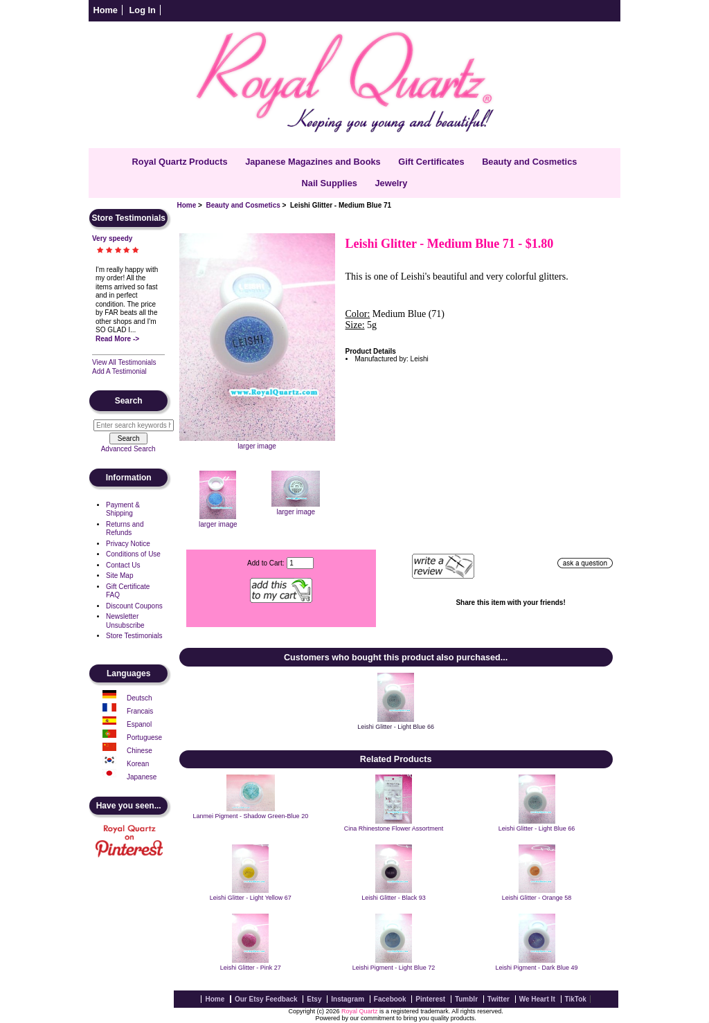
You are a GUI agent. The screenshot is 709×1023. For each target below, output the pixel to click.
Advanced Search (128, 449)
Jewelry (391, 183)
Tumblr (466, 999)
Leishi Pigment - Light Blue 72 (394, 967)
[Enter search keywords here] (133, 425)
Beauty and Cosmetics (243, 205)
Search (129, 401)
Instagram (347, 999)
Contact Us (123, 565)
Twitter (498, 999)
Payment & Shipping (123, 509)
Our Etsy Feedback (266, 999)
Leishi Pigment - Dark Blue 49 (537, 967)
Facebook (390, 999)
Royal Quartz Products (180, 161)
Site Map (119, 575)
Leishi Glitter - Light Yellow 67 (250, 897)
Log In (142, 10)
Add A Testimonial (119, 371)
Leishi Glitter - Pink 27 (250, 967)
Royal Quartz (359, 1011)
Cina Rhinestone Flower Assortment (394, 828)
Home (105, 10)
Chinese (139, 750)
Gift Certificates (431, 161)
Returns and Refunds (124, 528)
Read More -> (117, 339)
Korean (138, 764)
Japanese (141, 777)
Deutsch (139, 698)
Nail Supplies (329, 183)
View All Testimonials (124, 362)
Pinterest (430, 999)
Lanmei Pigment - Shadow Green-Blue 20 (251, 816)
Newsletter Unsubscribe (125, 621)
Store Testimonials (134, 636)
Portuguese (144, 737)
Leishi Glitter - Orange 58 (537, 897)
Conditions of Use (133, 554)
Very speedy (112, 238)
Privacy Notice (128, 543)
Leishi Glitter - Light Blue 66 (395, 726)
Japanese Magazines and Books (313, 161)
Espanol (139, 724)
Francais (140, 711)
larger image (218, 520)
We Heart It (537, 999)
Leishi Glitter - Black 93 (393, 897)
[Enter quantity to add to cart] (300, 563)
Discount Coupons (134, 606)
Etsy (314, 999)
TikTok (575, 999)
